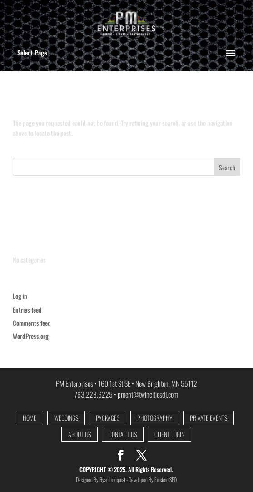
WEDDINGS (66, 418)
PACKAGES (107, 418)
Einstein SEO (165, 479)
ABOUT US (79, 434)
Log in (20, 296)
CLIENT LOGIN (169, 434)
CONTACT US (123, 434)
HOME (29, 418)
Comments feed (32, 323)
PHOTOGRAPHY (154, 418)
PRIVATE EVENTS (208, 418)
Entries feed (27, 309)
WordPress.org (31, 336)
